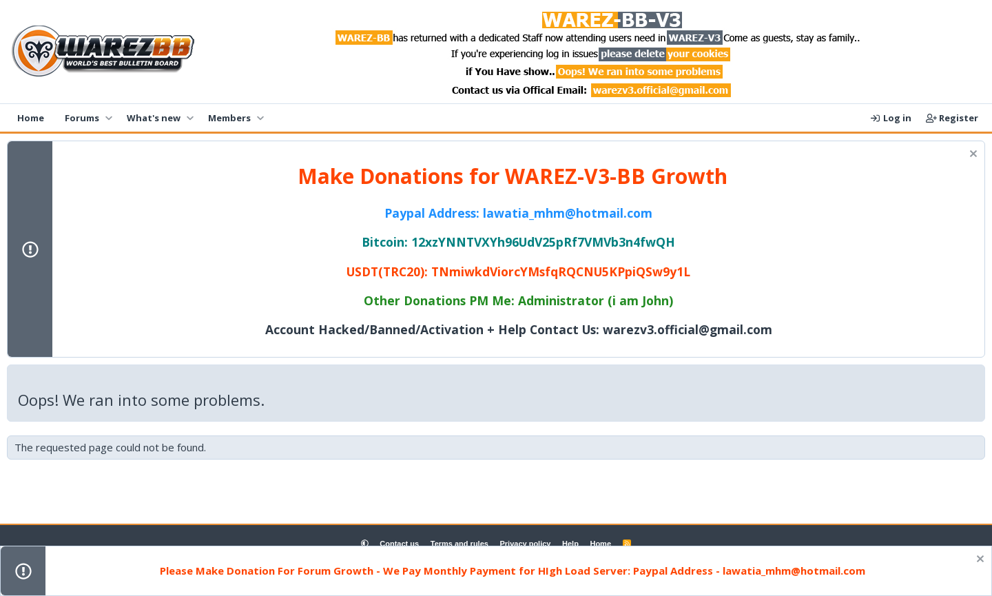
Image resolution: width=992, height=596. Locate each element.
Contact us (399, 544)
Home (30, 118)
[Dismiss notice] (972, 155)
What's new (153, 118)
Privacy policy (524, 544)
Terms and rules (459, 544)
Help (570, 544)
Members (229, 118)
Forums (82, 118)
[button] (108, 118)
